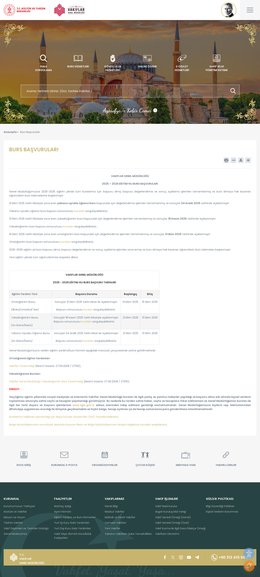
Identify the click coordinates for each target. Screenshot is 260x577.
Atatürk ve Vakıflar (15, 511)
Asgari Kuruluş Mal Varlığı (170, 511)
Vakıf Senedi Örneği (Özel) (172, 523)
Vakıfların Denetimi (167, 534)
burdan (88, 309)
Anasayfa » (11, 132)
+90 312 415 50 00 (231, 557)
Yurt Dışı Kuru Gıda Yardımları (72, 528)
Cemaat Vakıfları (115, 523)
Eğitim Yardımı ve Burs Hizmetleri (74, 517)
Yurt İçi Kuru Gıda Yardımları (71, 523)
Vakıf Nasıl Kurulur (166, 506)
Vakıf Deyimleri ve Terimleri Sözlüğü (26, 528)
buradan (88, 341)
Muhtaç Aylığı (62, 506)
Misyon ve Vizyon (14, 517)
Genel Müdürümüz (15, 534)
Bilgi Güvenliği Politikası (220, 506)
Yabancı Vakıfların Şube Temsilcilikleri (128, 534)
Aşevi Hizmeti (62, 511)
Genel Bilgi (111, 506)
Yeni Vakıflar (112, 528)
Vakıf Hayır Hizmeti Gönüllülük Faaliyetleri (72, 536)
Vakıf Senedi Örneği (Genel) (173, 517)
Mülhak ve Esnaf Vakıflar (120, 517)
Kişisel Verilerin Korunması (222, 511)
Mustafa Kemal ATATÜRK (228, 10)
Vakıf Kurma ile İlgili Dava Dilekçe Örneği (180, 528)
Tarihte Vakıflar (13, 523)
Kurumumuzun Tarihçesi (19, 506)
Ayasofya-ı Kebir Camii (130, 110)
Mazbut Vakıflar (114, 511)
